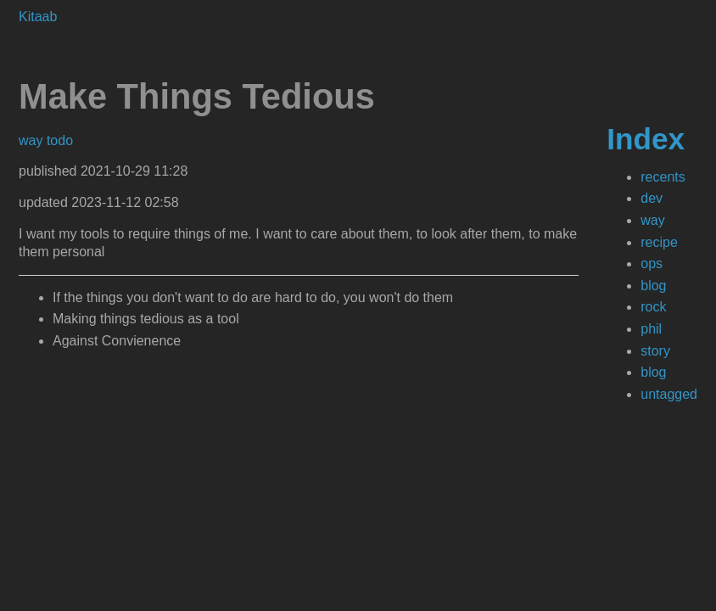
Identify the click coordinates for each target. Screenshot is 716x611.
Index (646, 138)
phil (651, 329)
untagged (668, 394)
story (655, 351)
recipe (659, 242)
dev (651, 198)
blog (653, 285)
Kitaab (38, 16)
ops (651, 263)
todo (60, 140)
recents (662, 177)
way (652, 220)
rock (653, 307)
